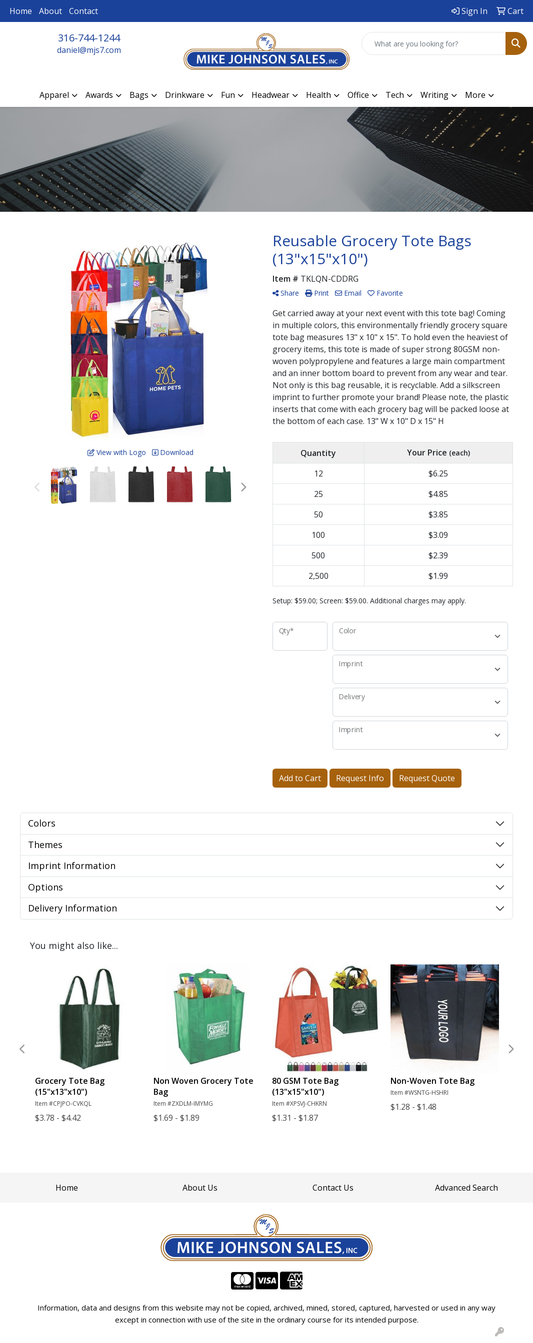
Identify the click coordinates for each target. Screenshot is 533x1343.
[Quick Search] (434, 43)
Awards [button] (99, 94)
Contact (83, 10)
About (50, 10)
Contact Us (333, 1187)
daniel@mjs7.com (89, 49)
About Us (200, 1187)
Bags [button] (139, 94)
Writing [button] (434, 94)
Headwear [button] (271, 94)
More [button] (475, 94)
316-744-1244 (89, 37)
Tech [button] (395, 94)
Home (21, 10)
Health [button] (318, 94)
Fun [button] (228, 94)
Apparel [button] (54, 94)
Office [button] (358, 94)
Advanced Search (466, 1187)
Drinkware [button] (184, 94)
